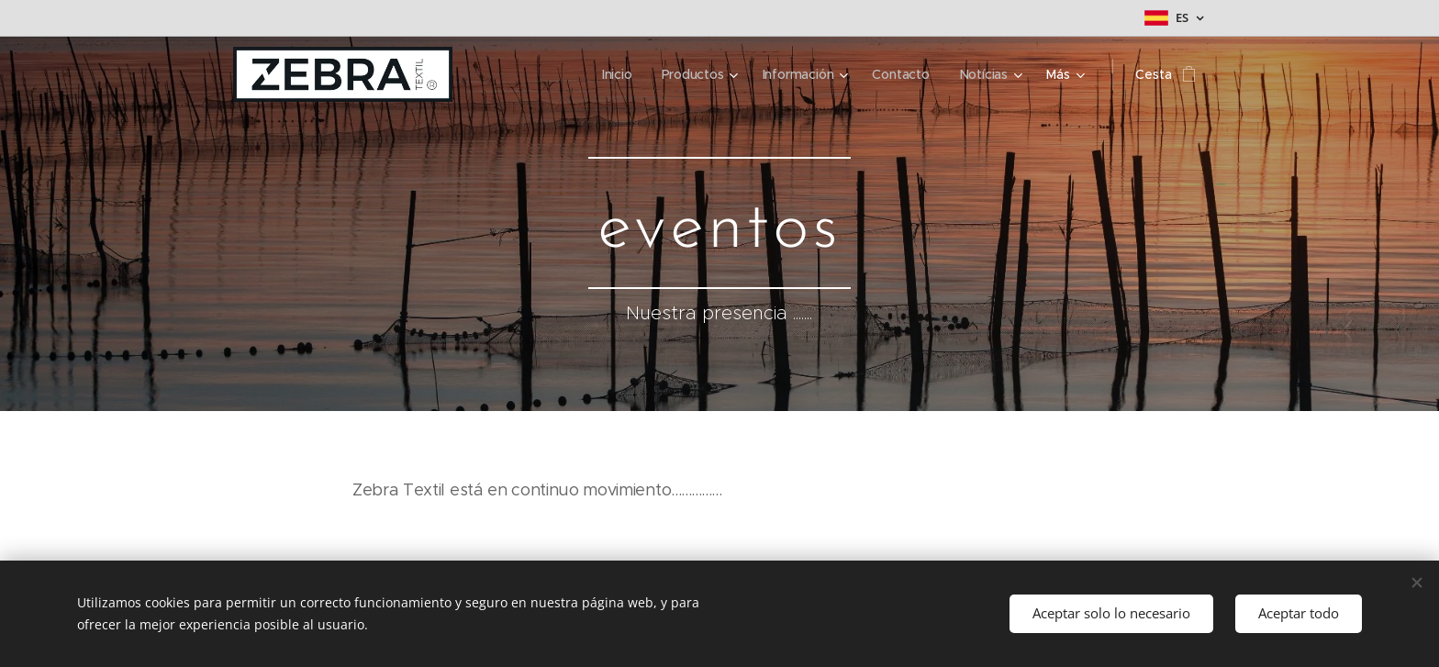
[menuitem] (615, 74)
